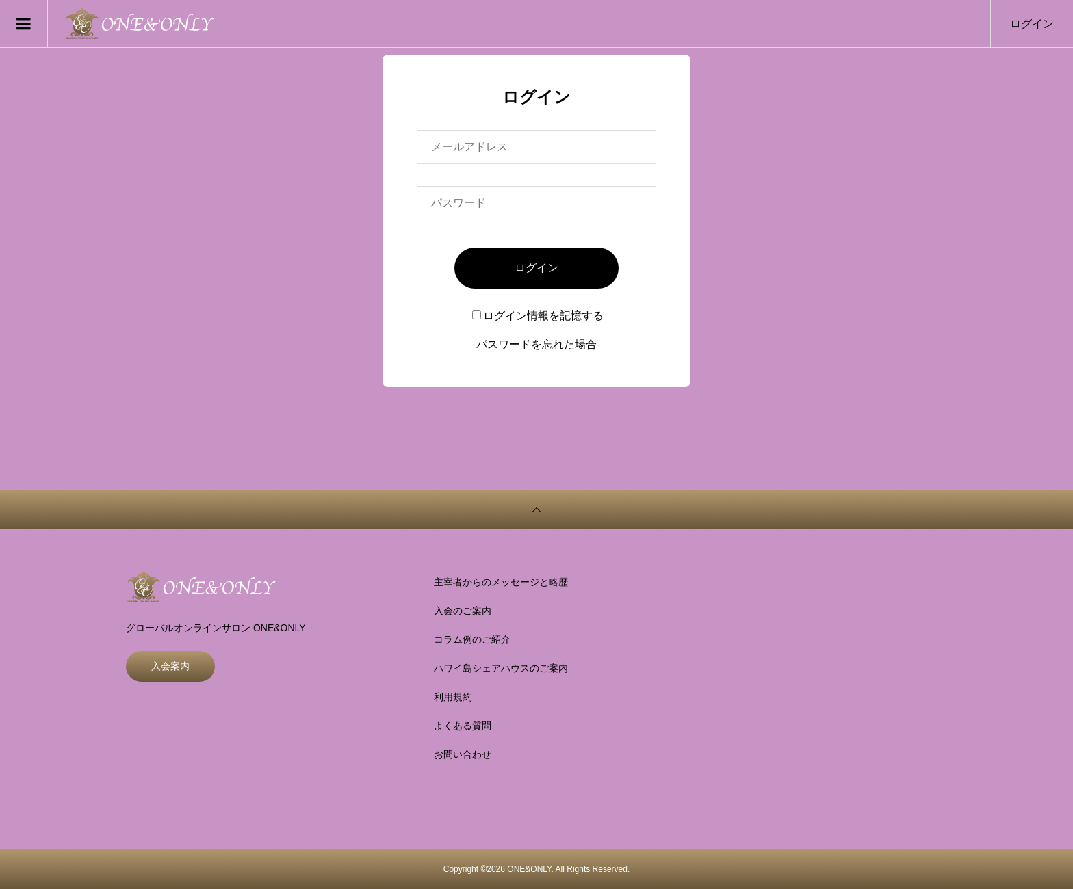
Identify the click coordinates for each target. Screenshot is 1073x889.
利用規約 (453, 696)
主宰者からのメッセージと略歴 (501, 581)
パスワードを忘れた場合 (536, 344)
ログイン (1032, 23)
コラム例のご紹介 (472, 639)
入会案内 (170, 666)
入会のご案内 (462, 610)
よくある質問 (462, 725)
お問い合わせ (462, 754)
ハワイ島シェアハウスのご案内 (501, 668)
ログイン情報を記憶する (538, 315)
